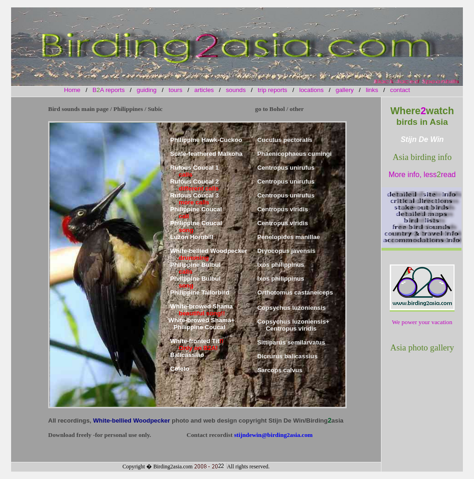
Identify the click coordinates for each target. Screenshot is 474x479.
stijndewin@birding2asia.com (273, 434)
